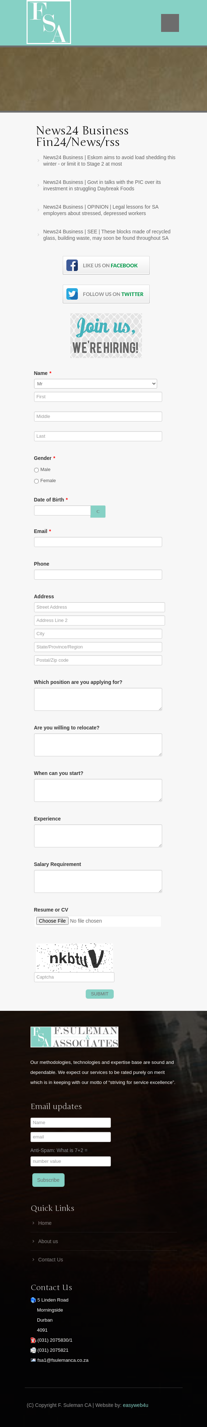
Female (45, 481)
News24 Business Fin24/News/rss (82, 136)
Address (44, 596)
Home (45, 1223)
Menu (170, 23)
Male (42, 469)
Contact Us (50, 1259)
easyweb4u (135, 1405)
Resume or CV (51, 910)
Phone (42, 564)
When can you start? (59, 773)
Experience (47, 819)
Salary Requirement (57, 864)
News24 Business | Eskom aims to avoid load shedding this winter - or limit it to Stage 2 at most (109, 160)
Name (43, 373)
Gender (44, 458)
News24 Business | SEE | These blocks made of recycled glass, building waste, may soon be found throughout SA (107, 235)
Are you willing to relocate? (67, 728)
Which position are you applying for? (78, 682)
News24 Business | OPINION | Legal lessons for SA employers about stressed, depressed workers (101, 210)
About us (48, 1241)
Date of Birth (51, 500)
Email (42, 531)
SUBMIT (99, 993)
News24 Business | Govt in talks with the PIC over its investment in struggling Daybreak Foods (102, 185)
